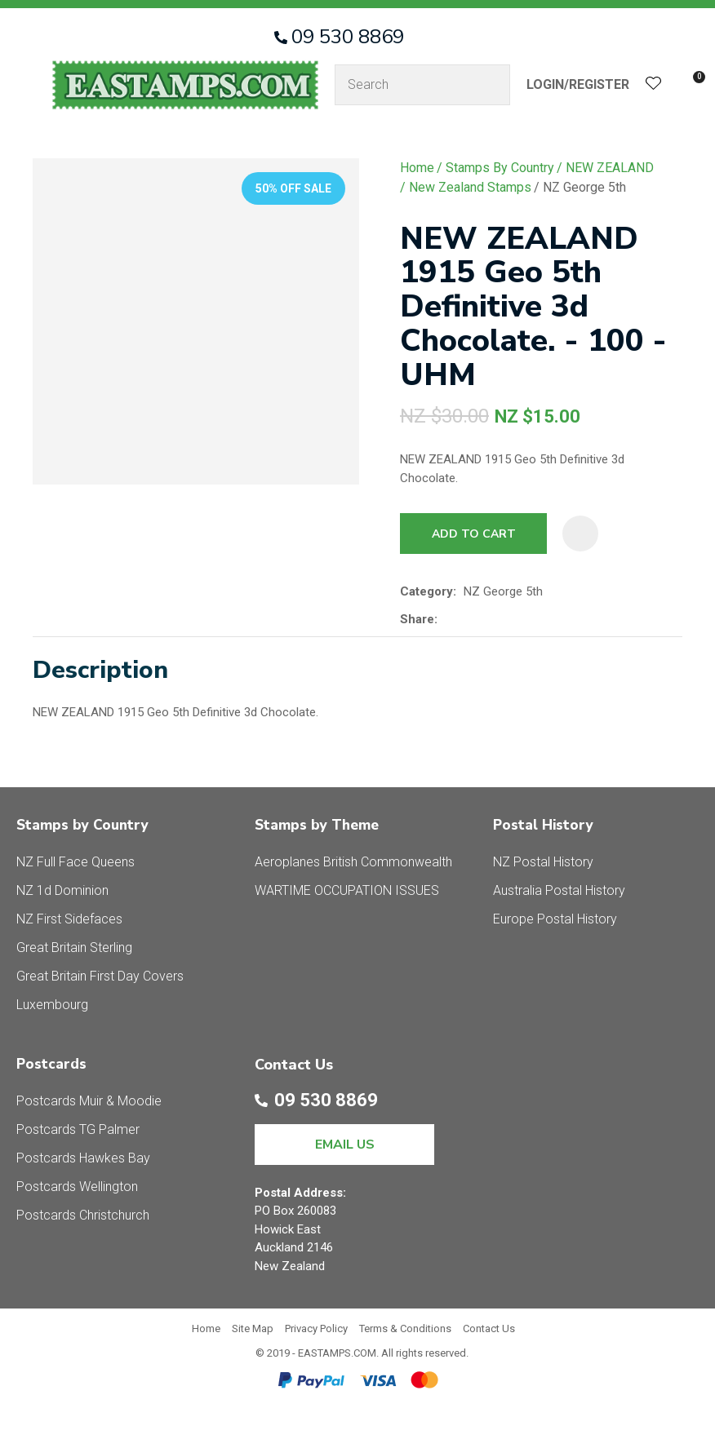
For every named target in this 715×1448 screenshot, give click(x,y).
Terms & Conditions (405, 1328)
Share (417, 619)
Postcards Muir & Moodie (89, 1101)
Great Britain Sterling (74, 947)
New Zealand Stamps (470, 187)
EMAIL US (345, 1145)
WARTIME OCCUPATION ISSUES (347, 890)
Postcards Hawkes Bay (83, 1158)
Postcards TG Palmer (78, 1129)
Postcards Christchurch (82, 1215)
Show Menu (26, 84)
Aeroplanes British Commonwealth (353, 862)
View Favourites (654, 85)
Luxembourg (52, 1004)
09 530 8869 (347, 37)
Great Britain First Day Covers (100, 976)
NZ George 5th (584, 187)
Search (490, 84)
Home (417, 167)
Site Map (252, 1328)
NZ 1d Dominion (62, 890)
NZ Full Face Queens (75, 862)
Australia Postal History (559, 890)
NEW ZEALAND (610, 167)
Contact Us (489, 1328)
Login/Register (577, 84)
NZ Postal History (543, 862)
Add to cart (474, 534)
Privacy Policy (316, 1328)
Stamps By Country (500, 167)
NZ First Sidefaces (69, 919)
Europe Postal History (555, 919)
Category (426, 591)
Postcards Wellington (77, 1186)
